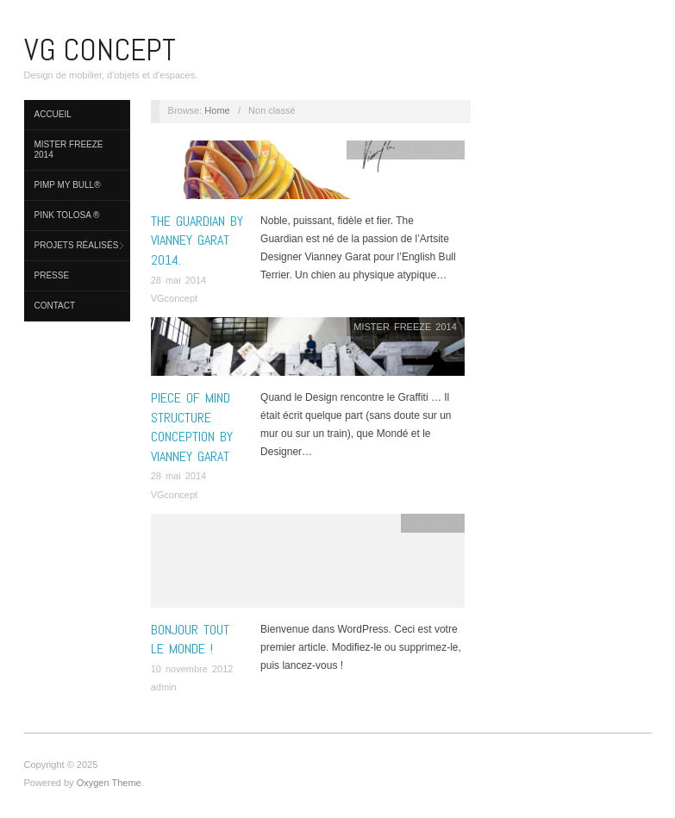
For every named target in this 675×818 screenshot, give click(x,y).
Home (216, 110)
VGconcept (174, 298)
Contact (55, 305)
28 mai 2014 (179, 280)
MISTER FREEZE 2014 (68, 149)
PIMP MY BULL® (67, 185)
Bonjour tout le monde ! (190, 639)
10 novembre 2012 (192, 669)
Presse (52, 275)
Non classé (432, 522)
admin (164, 687)
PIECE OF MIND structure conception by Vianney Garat (192, 427)
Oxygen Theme (109, 782)
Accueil (53, 114)
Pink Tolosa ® (67, 215)
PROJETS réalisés (76, 245)
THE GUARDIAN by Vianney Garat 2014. (197, 240)
